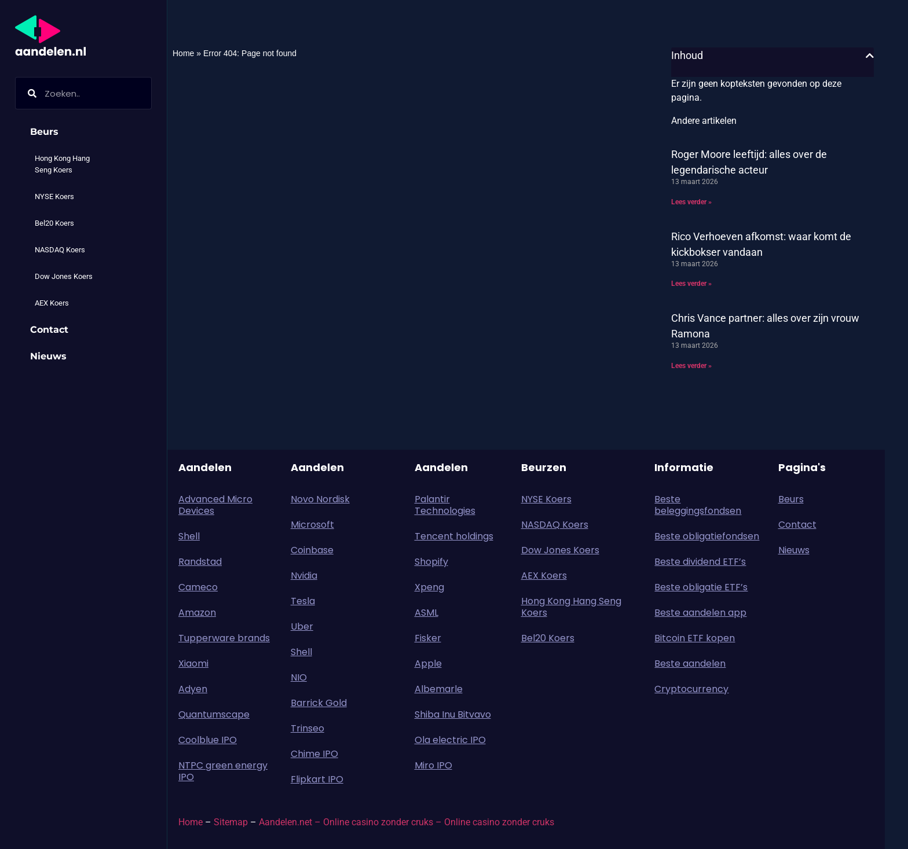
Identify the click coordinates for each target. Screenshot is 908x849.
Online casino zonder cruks (499, 822)
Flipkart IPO (317, 779)
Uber (302, 626)
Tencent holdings (454, 536)
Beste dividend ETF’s (700, 561)
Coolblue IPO (207, 740)
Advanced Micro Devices (215, 505)
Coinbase (312, 550)
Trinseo (307, 728)
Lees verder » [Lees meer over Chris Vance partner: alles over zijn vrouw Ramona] (691, 366)
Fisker (428, 638)
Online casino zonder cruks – (383, 822)
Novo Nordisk (320, 499)
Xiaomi (193, 663)
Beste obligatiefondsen (706, 536)
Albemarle (439, 689)
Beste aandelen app (700, 612)
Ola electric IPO (450, 740)
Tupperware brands (224, 638)
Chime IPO (314, 753)
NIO (299, 677)
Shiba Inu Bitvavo (453, 714)
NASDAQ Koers (60, 249)
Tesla (303, 601)
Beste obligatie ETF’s (701, 587)
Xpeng (429, 587)
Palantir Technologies (445, 505)
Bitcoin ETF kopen (694, 638)
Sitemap (231, 822)
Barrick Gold (319, 703)
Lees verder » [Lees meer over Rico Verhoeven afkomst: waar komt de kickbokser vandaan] (691, 284)
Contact (49, 329)
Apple (428, 663)
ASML (426, 612)
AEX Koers (52, 303)
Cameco (198, 587)
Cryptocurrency (691, 689)
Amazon (197, 612)
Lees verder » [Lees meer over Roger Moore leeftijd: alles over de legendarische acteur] (691, 202)
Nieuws (48, 356)
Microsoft (312, 524)
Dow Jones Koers (64, 276)
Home (183, 53)
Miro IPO (433, 765)
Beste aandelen (690, 663)
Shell (189, 536)
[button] (870, 55)
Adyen (192, 689)
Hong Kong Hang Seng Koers (62, 164)
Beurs (47, 132)
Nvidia (304, 575)
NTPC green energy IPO (223, 771)
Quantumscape (214, 714)
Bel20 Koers (54, 223)
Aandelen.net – (290, 822)
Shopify (431, 561)
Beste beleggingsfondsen (697, 505)
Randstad (200, 561)
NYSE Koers (54, 196)
